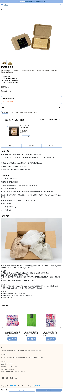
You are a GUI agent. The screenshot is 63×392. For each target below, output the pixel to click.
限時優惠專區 (10, 351)
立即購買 (48, 390)
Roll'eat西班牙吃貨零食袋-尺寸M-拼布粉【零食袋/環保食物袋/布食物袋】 (12, 332)
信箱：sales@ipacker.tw (7, 369)
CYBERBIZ (37, 386)
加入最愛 (5, 112)
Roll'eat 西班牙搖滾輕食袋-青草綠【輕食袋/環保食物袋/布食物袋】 (31, 332)
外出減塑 (22, 351)
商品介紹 (11, 146)
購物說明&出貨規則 (12, 357)
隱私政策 (28, 357)
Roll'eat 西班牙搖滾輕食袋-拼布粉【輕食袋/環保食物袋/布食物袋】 (50, 332)
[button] (61, 327)
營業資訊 (40, 357)
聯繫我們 (3, 357)
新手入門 (16, 351)
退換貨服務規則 (21, 357)
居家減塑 (27, 351)
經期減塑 (33, 351)
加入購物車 (22, 390)
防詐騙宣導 (34, 357)
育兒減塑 (38, 351)
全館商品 (3, 351)
